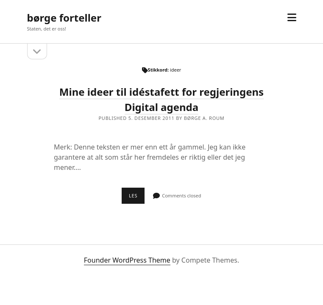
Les (137, 198)
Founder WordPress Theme (127, 260)
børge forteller (64, 18)
